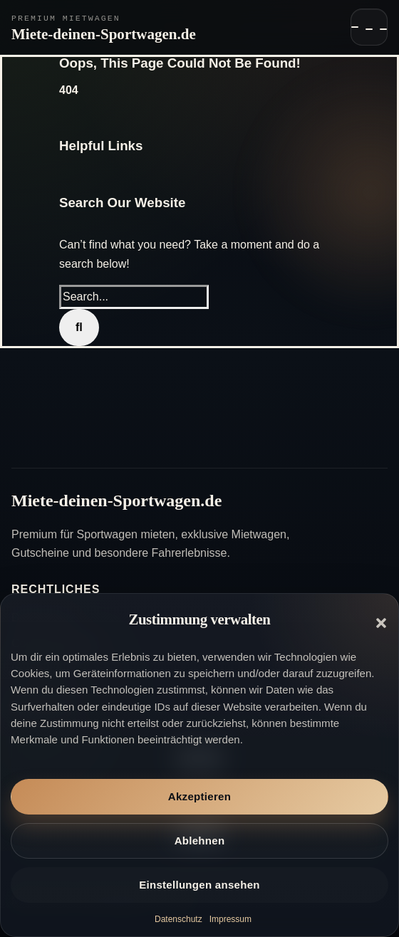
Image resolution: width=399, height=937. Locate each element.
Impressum (230, 919)
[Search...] (134, 297)
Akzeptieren (199, 796)
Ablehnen (200, 840)
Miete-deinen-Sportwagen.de (103, 34)
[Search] (79, 327)
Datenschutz (178, 919)
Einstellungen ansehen (199, 885)
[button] (381, 623)
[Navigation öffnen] (369, 27)
